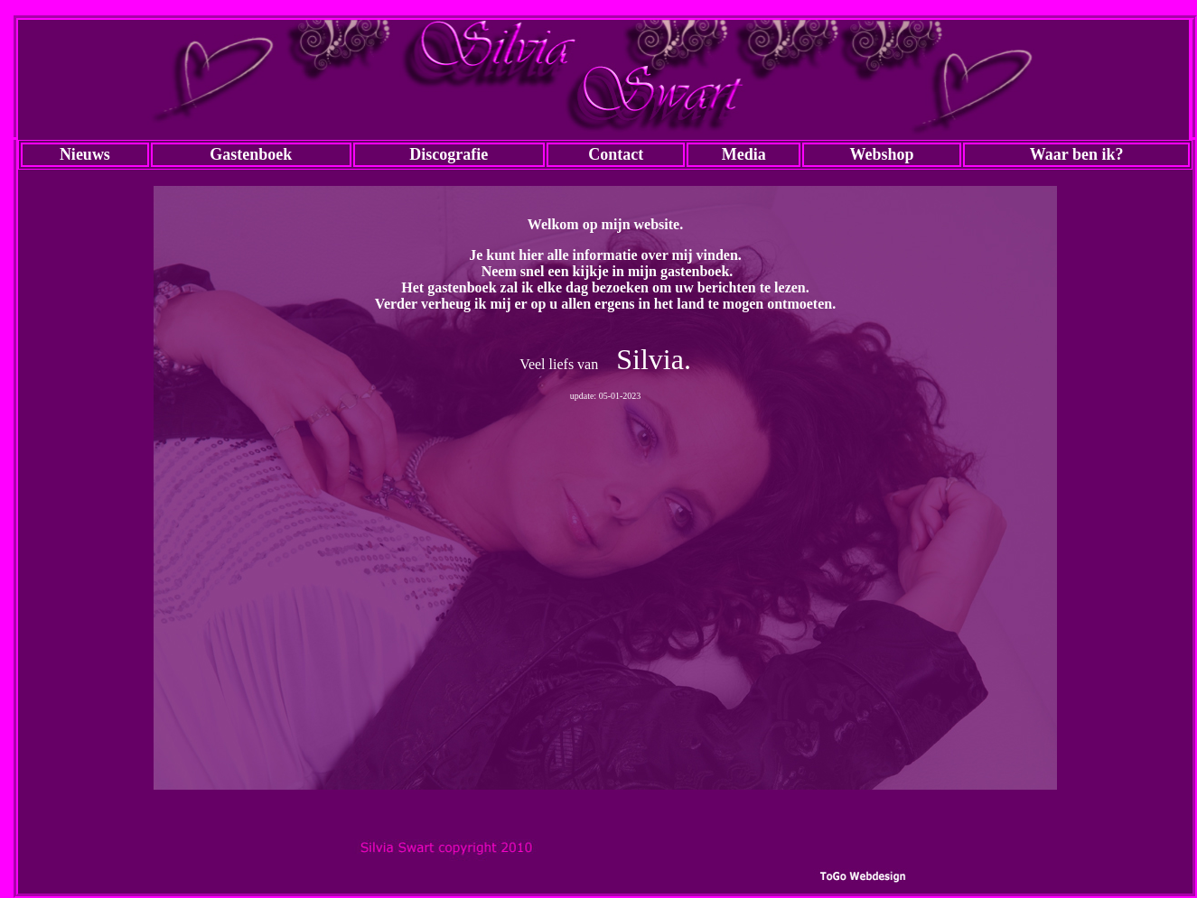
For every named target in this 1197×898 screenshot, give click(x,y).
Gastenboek (251, 154)
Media (744, 154)
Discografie (448, 154)
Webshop (882, 154)
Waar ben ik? (1077, 154)
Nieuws (85, 154)
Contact (615, 154)
